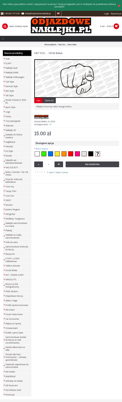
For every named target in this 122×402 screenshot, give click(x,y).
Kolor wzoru (42, 148)
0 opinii (50, 172)
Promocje (10, 394)
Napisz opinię (62, 172)
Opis (38, 100)
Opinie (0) (49, 100)
